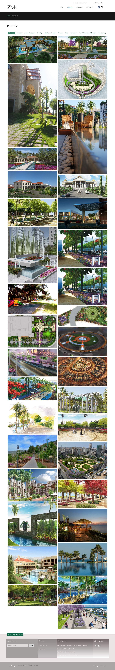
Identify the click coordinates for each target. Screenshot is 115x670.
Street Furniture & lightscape (87, 33)
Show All (11, 33)
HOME (62, 7)
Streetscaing (102, 33)
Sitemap (96, 666)
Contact (104, 666)
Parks (66, 33)
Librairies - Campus (50, 33)
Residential (74, 33)
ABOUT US (80, 7)
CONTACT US (90, 7)
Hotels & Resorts (30, 33)
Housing (39, 33)
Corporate (19, 33)
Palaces (60, 33)
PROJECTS (70, 7)
